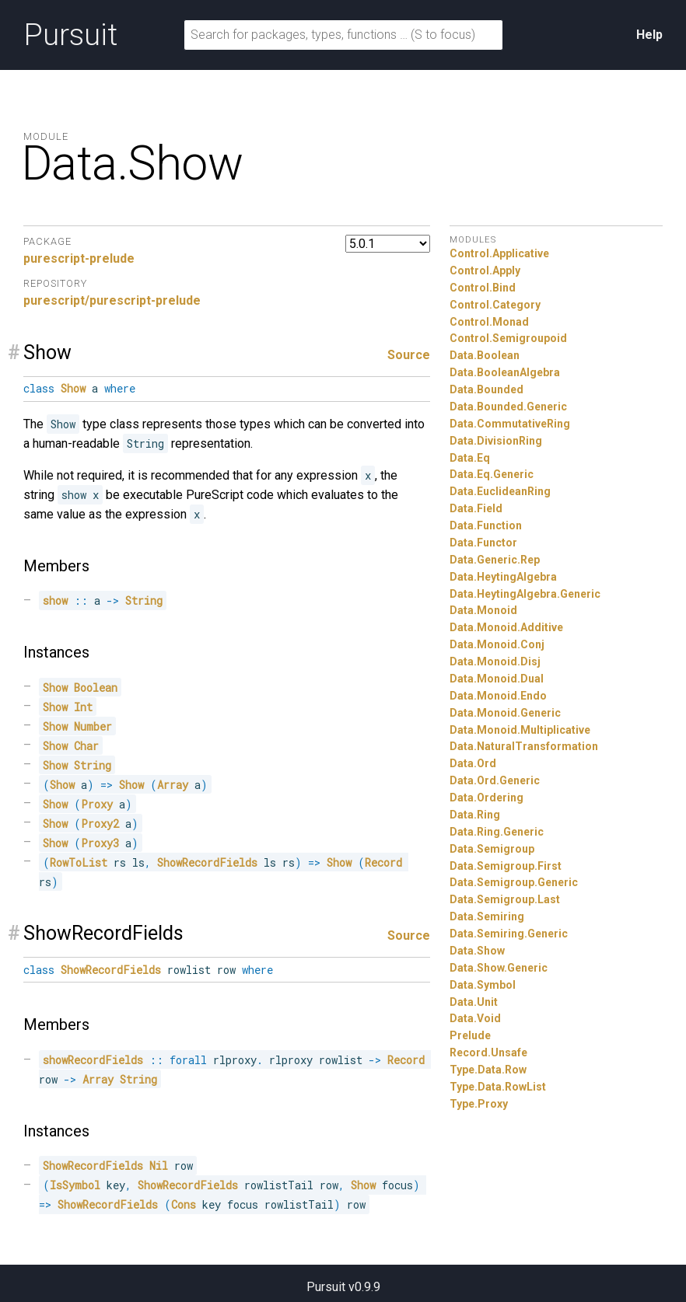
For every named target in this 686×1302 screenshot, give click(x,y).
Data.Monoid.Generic (505, 713)
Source (408, 354)
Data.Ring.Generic (497, 832)
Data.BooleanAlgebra (505, 372)
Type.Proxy (479, 1104)
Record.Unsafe (488, 1052)
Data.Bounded (486, 389)
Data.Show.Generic (499, 968)
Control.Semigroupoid (508, 338)
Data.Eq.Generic (492, 474)
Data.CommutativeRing (510, 423)
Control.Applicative (499, 253)
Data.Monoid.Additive (506, 627)
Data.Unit (474, 1002)
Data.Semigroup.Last (505, 899)
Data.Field (476, 508)
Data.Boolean (485, 355)
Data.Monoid (483, 610)
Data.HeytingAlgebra (503, 577)
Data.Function (486, 525)
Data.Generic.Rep (495, 559)
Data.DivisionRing (496, 441)
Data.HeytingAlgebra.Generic (525, 594)
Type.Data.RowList (498, 1086)
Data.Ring (475, 814)
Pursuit (70, 35)
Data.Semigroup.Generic (514, 882)
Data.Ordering (486, 797)
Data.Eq (470, 458)
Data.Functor (483, 542)
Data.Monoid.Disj (495, 661)
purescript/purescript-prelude (112, 300)
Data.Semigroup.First (506, 866)
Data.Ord (473, 763)
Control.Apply (485, 270)
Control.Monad (489, 322)
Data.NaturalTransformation (524, 746)
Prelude (470, 1035)
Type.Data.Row (488, 1069)
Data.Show (477, 950)
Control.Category (495, 304)
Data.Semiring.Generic (509, 933)
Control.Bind (483, 287)
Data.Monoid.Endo (498, 695)
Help (649, 34)
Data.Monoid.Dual (497, 678)
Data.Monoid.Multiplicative (520, 730)
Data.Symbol (483, 985)
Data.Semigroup (492, 849)
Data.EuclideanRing (500, 491)
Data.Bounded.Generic (508, 406)
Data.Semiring (487, 916)
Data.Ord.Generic (495, 780)
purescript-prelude (79, 258)
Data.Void (475, 1018)
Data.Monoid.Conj (497, 644)
